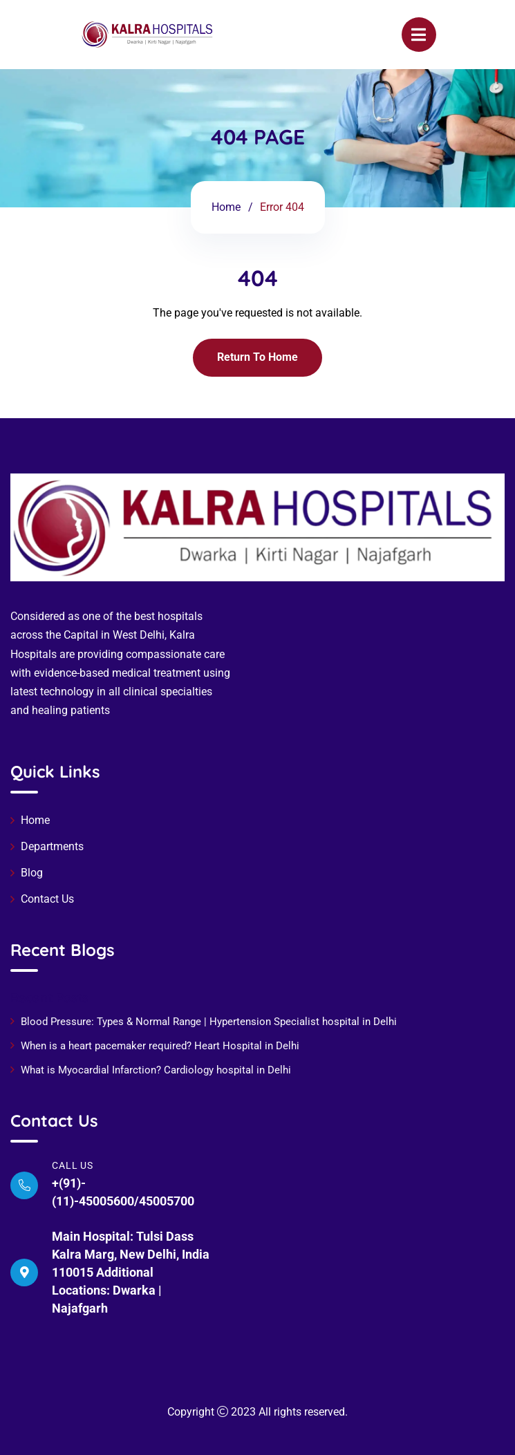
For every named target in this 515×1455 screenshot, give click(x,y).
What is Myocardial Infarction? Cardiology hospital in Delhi (156, 1070)
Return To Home (257, 357)
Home (226, 207)
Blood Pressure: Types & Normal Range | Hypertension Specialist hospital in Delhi (209, 1021)
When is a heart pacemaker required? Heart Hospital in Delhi (161, 1046)
